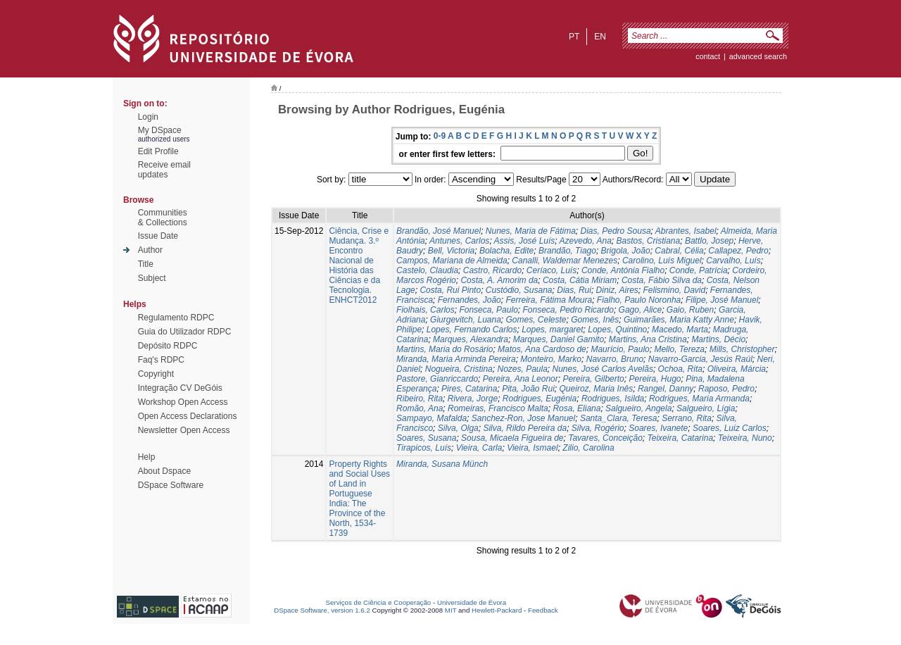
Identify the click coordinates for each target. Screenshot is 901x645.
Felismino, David (674, 290)
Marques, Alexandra (470, 339)
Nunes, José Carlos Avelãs (603, 369)
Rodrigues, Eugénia (539, 398)
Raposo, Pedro (726, 389)
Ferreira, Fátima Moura (548, 300)
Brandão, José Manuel (438, 231)
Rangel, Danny (665, 389)
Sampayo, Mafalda (431, 418)
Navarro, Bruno (614, 359)
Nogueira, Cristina (459, 369)
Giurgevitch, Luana (465, 320)
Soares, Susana (426, 438)
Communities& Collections (162, 217)
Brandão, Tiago (567, 251)
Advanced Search (758, 56)
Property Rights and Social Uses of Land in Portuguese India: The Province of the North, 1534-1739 (359, 498)
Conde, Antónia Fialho (622, 270)
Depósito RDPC (168, 346)
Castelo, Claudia (427, 270)
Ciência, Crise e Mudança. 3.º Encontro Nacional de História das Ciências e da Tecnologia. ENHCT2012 (359, 265)
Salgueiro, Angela (638, 408)
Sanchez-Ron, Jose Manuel (523, 418)
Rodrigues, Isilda (612, 398)
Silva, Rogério (598, 428)
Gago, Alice (640, 310)
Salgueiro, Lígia (705, 408)
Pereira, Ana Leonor (520, 379)
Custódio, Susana (519, 290)
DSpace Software (170, 485)
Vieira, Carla (479, 448)
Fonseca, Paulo (488, 310)
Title (145, 264)
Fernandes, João (469, 300)
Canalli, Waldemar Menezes (564, 260)
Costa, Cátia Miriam (580, 280)
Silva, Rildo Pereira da (525, 428)
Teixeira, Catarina (681, 438)
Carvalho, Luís (733, 260)
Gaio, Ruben (690, 310)
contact (707, 56)
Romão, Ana (419, 408)
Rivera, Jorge (473, 398)
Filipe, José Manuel (722, 300)
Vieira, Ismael (532, 448)
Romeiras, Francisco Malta (498, 408)
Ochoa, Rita (680, 369)
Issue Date (158, 236)
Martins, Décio (718, 339)
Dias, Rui (574, 290)
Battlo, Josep (709, 241)
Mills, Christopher (742, 349)
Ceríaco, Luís (551, 270)
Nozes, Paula (522, 369)
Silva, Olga (458, 428)
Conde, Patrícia (698, 270)
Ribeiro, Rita (419, 398)
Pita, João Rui (528, 389)
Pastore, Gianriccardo (437, 379)
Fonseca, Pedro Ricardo (567, 310)
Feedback (543, 610)
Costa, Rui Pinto (450, 290)
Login (148, 117)
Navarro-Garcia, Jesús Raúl (700, 359)
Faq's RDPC (161, 360)
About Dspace (164, 471)
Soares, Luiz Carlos (730, 428)
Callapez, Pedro (738, 251)
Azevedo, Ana (586, 241)
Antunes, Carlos (459, 241)
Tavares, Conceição (605, 438)
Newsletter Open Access (184, 430)
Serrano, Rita (687, 418)
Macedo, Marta (680, 329)
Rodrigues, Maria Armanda (699, 398)
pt (574, 37)
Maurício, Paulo (620, 349)
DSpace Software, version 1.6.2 (322, 610)
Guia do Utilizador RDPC (185, 332)
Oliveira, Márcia (736, 369)
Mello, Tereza (679, 349)
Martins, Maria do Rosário (444, 349)
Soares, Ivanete (658, 428)
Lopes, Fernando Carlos (472, 329)
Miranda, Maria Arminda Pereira (456, 359)
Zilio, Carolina (588, 448)
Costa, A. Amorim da (499, 280)
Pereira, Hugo (655, 379)
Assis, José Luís (524, 241)
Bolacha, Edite (506, 251)
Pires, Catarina (469, 389)
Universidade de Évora (471, 602)
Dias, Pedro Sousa (616, 231)
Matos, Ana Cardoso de (542, 349)
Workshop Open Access (183, 402)
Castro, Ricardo (492, 270)
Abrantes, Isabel (686, 231)
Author (150, 250)
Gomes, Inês (595, 320)
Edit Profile (158, 151)
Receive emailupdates (164, 170)
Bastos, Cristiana (649, 241)
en (600, 37)
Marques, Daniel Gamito (558, 339)
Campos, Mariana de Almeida (452, 260)
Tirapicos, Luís (423, 448)
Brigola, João (625, 251)
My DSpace (160, 130)
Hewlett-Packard (497, 610)
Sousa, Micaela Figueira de (512, 438)
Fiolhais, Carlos (425, 310)
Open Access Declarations (187, 416)
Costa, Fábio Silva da (662, 280)
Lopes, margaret (552, 329)
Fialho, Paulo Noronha (639, 300)
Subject (152, 278)
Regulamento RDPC (176, 317)
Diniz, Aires (617, 290)
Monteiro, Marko (550, 359)
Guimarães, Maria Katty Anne (679, 320)
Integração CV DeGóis (180, 388)
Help (147, 457)
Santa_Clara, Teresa (618, 418)
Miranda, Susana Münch (442, 464)
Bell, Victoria (451, 251)
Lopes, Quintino (617, 329)
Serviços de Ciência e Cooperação (378, 602)
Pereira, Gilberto (593, 379)
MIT (451, 610)
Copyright (156, 374)
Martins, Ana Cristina (648, 339)
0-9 (440, 136)
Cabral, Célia (679, 251)
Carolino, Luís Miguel (662, 260)
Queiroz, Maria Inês (597, 389)
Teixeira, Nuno (745, 438)
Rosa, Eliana (576, 408)
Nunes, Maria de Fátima (531, 231)
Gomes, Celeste (536, 320)
